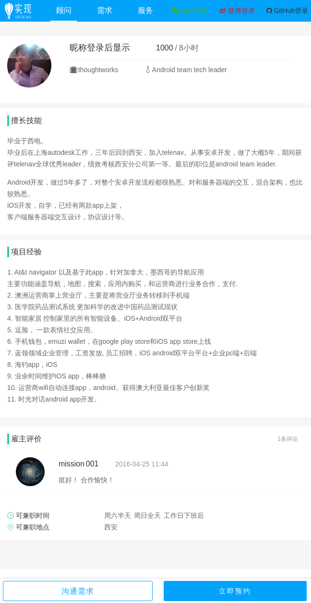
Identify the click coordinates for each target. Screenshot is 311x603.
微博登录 (237, 10)
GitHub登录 (287, 10)
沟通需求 (77, 591)
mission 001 (79, 464)
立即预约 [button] (235, 591)
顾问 (64, 10)
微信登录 (189, 10)
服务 (145, 10)
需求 (104, 10)
